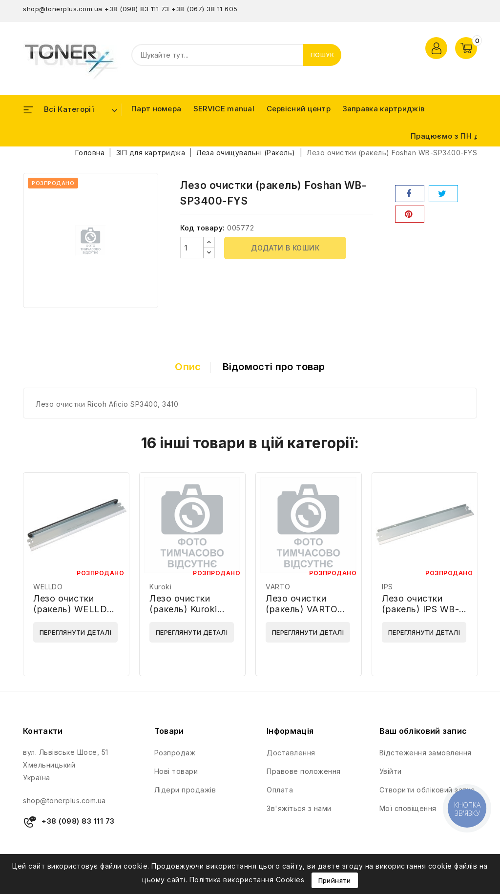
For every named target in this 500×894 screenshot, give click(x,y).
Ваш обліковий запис (423, 731)
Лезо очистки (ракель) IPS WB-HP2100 (420, 609)
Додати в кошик (285, 248)
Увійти (390, 771)
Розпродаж (175, 752)
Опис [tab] (188, 367)
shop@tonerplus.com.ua (63, 9)
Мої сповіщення (408, 808)
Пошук (322, 55)
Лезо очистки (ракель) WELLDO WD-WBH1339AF (73, 609)
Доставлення (291, 752)
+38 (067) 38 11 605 (204, 9)
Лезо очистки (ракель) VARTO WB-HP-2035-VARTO (301, 614)
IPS (387, 586)
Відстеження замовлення (425, 752)
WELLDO (47, 586)
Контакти (42, 731)
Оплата (280, 790)
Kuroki (160, 586)
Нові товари (176, 771)
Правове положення (304, 771)
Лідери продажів (185, 790)
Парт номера (156, 108)
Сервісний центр (299, 108)
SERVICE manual (223, 108)
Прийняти (334, 880)
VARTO (278, 586)
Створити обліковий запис (427, 790)
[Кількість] (192, 247)
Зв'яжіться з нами (299, 808)
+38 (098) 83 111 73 (136, 9)
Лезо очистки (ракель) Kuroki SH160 (183, 609)
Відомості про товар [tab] (274, 367)
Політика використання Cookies (247, 879)
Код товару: (202, 228)
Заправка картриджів (384, 108)
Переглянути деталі (75, 632)
